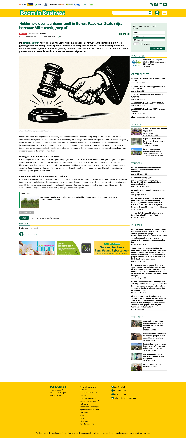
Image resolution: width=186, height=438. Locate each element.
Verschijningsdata (87, 424)
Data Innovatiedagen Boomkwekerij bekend (152, 150)
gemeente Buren (30, 42)
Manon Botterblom (26, 37)
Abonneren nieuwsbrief (89, 401)
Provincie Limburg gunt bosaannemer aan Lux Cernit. (148, 191)
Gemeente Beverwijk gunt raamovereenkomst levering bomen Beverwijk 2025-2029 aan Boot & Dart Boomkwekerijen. (146, 181)
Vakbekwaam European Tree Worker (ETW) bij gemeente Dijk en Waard (154, 62)
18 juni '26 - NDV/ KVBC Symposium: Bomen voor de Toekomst (154, 141)
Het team (84, 404)
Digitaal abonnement (88, 398)
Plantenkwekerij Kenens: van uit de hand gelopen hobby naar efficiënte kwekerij (154, 335)
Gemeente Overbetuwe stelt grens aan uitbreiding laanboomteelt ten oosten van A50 (78, 197)
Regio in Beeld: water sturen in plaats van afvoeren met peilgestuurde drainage (154, 346)
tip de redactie (32, 234)
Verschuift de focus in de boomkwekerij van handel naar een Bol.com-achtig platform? (153, 324)
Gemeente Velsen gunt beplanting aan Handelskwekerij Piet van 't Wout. (147, 214)
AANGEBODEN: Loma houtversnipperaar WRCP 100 (147, 96)
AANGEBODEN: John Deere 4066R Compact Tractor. (148, 110)
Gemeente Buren (26, 212)
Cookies (83, 418)
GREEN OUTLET (140, 74)
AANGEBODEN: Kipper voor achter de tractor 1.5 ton (149, 79)
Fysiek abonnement (88, 387)
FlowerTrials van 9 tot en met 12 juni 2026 (155, 130)
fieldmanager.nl (42, 433)
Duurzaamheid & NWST (89, 392)
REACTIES (24, 223)
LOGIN (24, 218)
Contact (83, 395)
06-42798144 (120, 394)
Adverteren (84, 421)
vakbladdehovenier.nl (101, 433)
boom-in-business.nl (120, 433)
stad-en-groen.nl (72, 433)
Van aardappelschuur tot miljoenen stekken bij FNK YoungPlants (153, 356)
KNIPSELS (136, 225)
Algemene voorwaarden (89, 409)
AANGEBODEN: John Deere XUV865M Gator (148, 103)
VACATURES (138, 55)
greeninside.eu (136, 433)
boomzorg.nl (86, 433)
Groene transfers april (152, 364)
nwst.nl (147, 433)
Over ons (83, 389)
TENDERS (136, 163)
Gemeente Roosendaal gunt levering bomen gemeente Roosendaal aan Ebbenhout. (146, 169)
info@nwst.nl (119, 387)
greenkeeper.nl (57, 433)
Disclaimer (84, 412)
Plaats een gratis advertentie (143, 117)
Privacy (83, 415)
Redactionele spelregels (90, 407)
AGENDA (136, 124)
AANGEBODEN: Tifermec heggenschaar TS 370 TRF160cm (148, 87)
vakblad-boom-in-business (125, 398)
